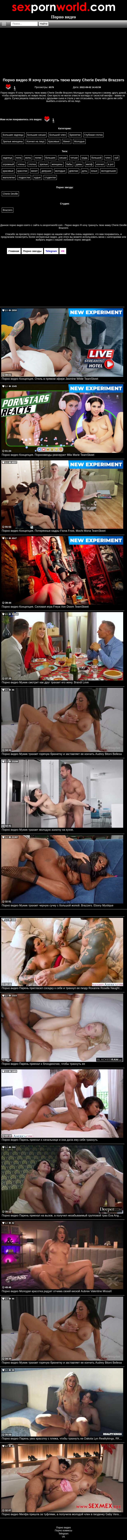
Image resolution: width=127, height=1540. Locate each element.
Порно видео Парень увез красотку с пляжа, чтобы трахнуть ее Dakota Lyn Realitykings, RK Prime (62, 1438)
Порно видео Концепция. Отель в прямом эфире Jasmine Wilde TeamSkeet (50, 378)
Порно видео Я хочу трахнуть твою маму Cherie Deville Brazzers (63, 80)
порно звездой (82, 239)
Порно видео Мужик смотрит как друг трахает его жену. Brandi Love (45, 682)
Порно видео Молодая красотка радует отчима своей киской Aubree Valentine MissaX (57, 1291)
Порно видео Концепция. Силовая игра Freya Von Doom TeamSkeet (45, 606)
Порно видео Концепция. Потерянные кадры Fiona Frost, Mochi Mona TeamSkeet (53, 530)
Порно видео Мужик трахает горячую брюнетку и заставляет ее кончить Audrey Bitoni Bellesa (62, 753)
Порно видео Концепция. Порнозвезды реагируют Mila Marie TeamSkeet (48, 454)
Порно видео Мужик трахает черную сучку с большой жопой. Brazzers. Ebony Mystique (57, 905)
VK (63, 1536)
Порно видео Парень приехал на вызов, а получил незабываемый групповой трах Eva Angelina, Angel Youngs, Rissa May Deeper (62, 1215)
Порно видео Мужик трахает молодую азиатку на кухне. (38, 829)
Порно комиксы (63, 1530)
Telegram (64, 1533)
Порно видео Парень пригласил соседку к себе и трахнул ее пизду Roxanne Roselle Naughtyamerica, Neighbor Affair (62, 988)
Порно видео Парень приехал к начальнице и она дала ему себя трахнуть (50, 1139)
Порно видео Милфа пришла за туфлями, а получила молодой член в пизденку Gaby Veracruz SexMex (62, 1514)
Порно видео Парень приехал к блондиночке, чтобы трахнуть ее (43, 1063)
